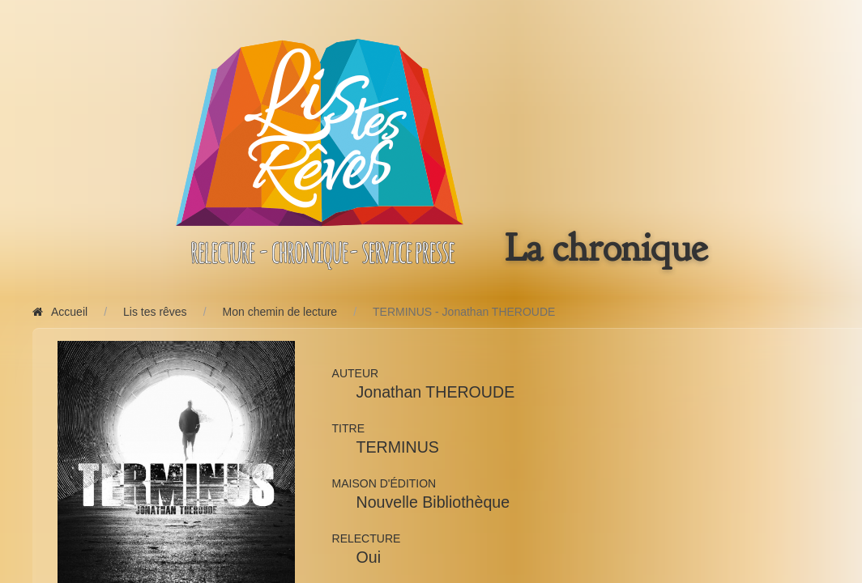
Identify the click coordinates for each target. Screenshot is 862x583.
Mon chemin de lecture (280, 311)
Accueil (59, 311)
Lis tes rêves (155, 311)
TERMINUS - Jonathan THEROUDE (464, 311)
